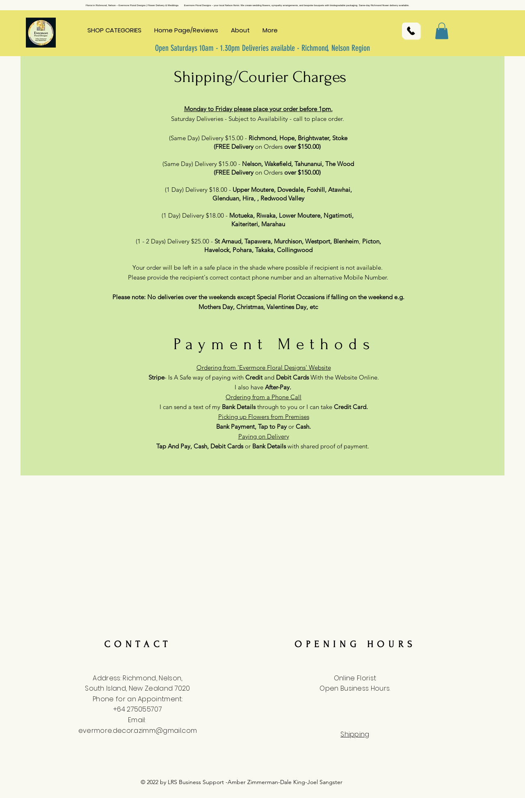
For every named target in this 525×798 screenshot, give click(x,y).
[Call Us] (411, 31)
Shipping (355, 734)
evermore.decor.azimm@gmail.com (137, 730)
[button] (114, 30)
